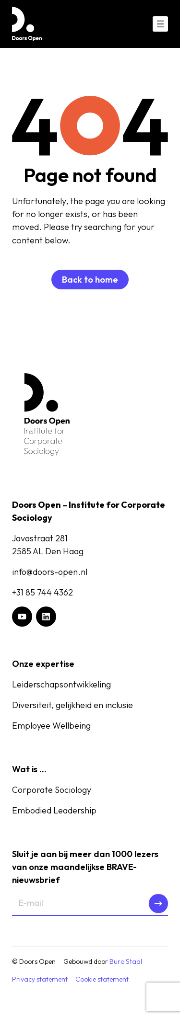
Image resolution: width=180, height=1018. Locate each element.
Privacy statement (40, 979)
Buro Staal (125, 961)
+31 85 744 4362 (42, 592)
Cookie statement (102, 979)
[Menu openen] (160, 24)
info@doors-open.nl (49, 571)
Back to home (90, 279)
